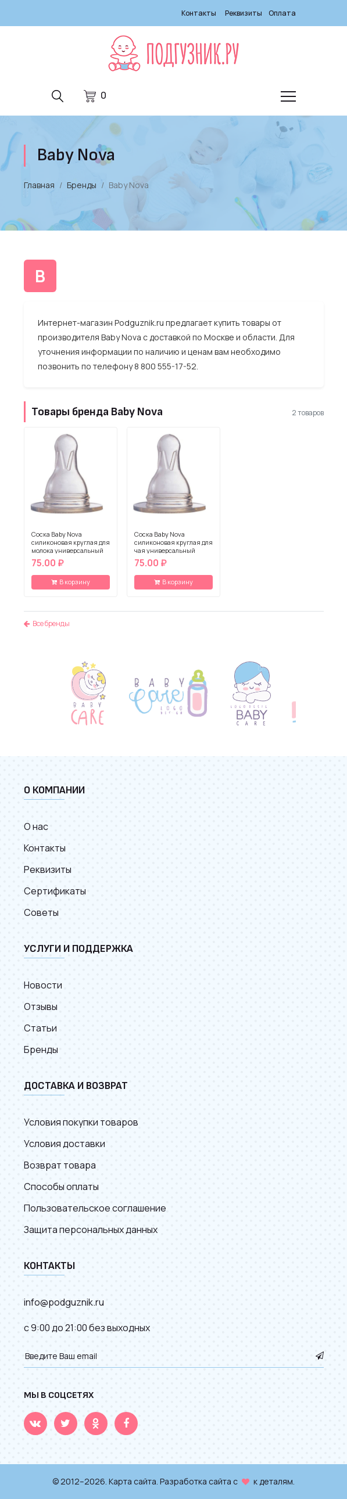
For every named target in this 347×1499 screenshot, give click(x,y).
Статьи (40, 1028)
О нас (36, 826)
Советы (41, 912)
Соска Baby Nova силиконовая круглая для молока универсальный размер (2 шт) (70, 546)
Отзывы (41, 1006)
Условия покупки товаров (81, 1122)
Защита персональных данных (91, 1229)
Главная (39, 184)
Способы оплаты (61, 1186)
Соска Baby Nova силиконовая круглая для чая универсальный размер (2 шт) (173, 546)
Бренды (81, 184)
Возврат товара (60, 1165)
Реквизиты (243, 13)
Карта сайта (132, 1481)
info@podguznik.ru (64, 1302)
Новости (43, 985)
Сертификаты (55, 891)
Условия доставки (64, 1143)
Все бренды (47, 623)
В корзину (70, 581)
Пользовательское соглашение (95, 1208)
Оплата (282, 13)
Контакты (198, 13)
